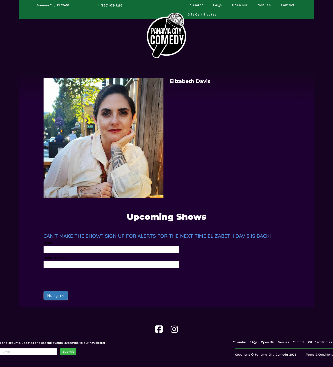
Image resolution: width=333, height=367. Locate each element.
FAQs (217, 5)
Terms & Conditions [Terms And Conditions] (319, 354)
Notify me (55, 295)
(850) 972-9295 (111, 5)
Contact (288, 5)
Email (48, 243)
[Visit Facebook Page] (159, 329)
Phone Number (55, 258)
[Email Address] (28, 351)
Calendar (195, 5)
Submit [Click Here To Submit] (68, 352)
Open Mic (240, 5)
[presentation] (75, 279)
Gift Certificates (201, 14)
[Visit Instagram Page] (174, 329)
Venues (264, 5)
